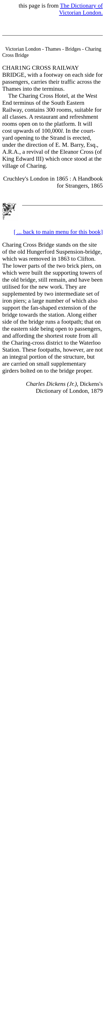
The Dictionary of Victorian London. (81, 9)
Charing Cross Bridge (28, 244)
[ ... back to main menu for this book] (58, 231)
